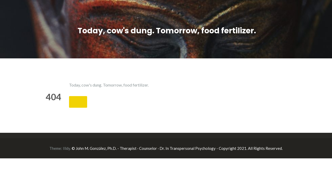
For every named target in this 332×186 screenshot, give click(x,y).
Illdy (66, 148)
